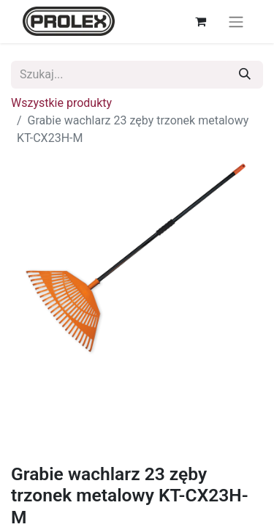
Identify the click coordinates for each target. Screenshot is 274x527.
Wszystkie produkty (61, 103)
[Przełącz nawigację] (236, 21)
